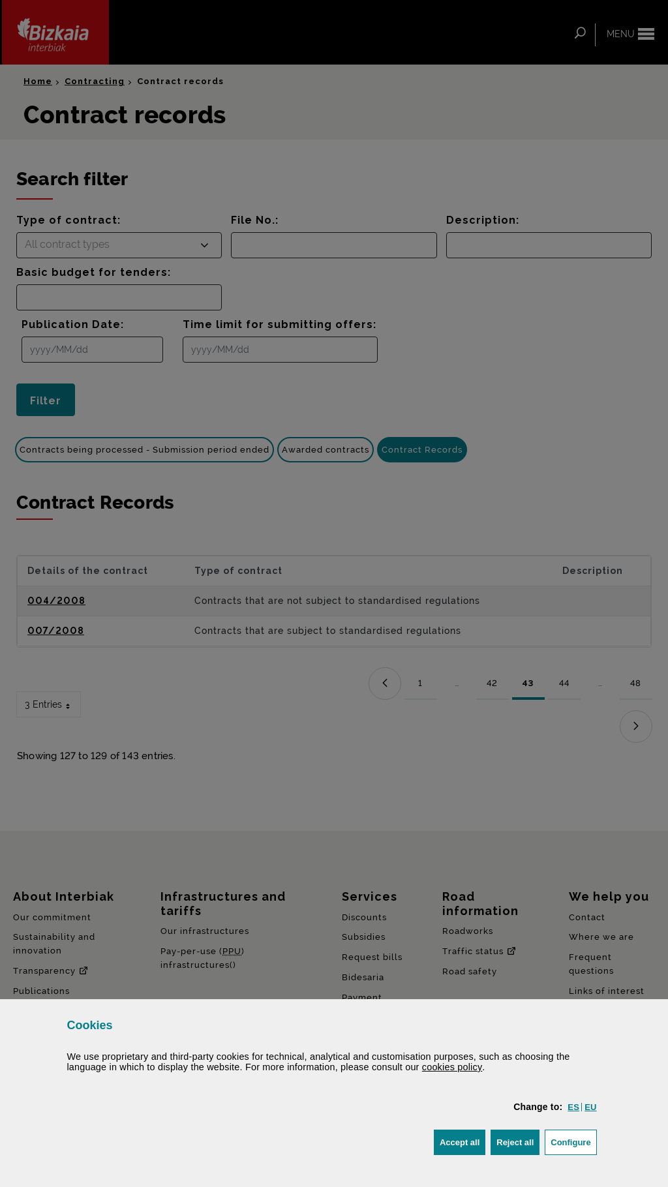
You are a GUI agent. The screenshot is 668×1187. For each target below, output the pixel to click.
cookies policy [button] (452, 1067)
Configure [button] (573, 1141)
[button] (573, 1107)
